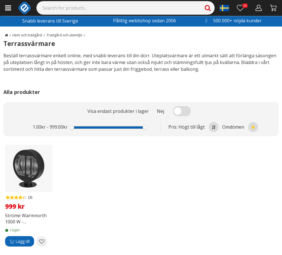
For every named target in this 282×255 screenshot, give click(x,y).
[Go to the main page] (6, 35)
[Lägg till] (19, 241)
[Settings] (224, 8)
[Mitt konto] (259, 8)
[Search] (125, 8)
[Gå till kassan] (273, 8)
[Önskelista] (242, 8)
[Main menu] (8, 8)
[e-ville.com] (24, 8)
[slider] (72, 127)
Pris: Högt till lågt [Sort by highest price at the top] (193, 127)
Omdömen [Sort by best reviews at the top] (240, 127)
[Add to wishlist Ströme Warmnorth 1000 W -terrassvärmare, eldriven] (41, 241)
